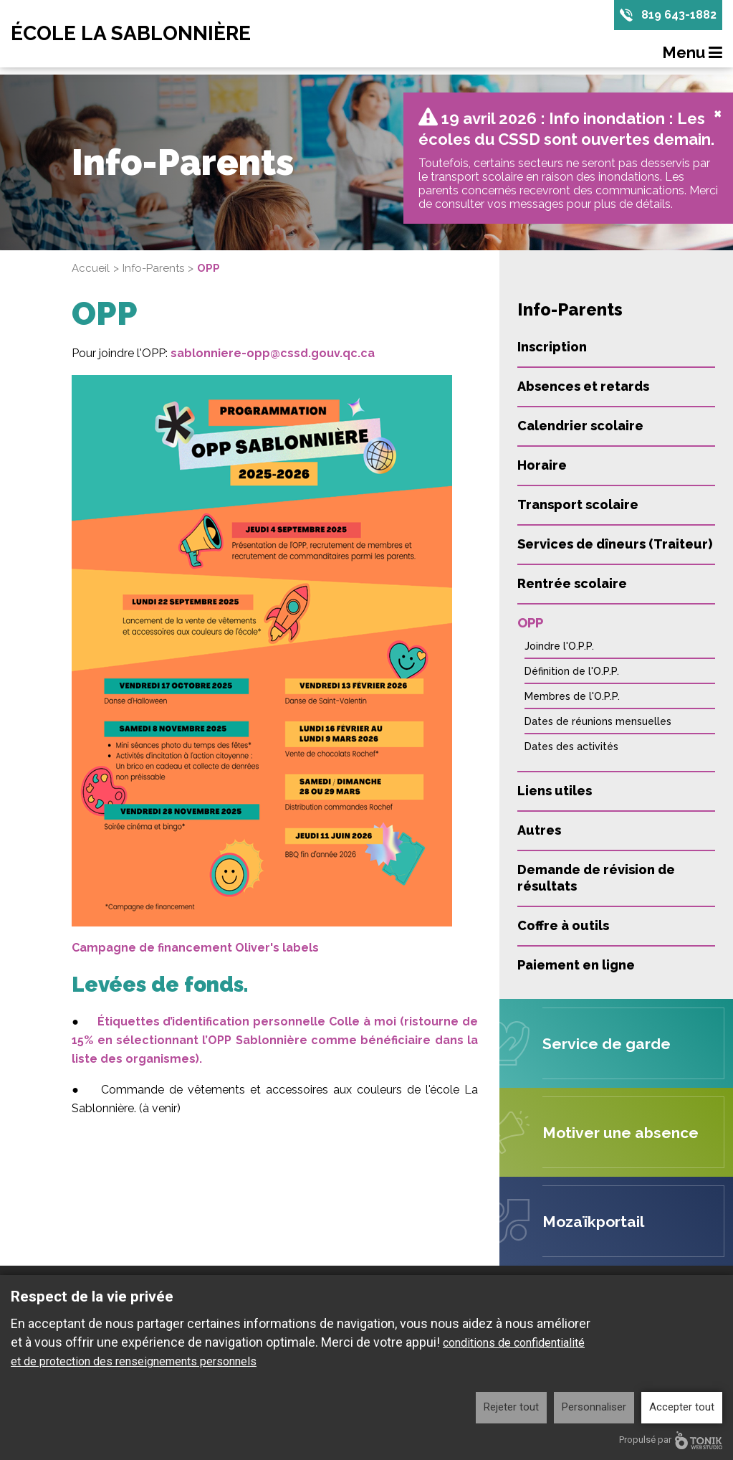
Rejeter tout (511, 1406)
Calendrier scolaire (580, 425)
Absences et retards (583, 386)
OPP (530, 622)
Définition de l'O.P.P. (571, 671)
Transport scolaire (577, 504)
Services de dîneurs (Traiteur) (614, 543)
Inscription (552, 346)
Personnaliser (594, 1406)
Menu (692, 52)
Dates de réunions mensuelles (597, 721)
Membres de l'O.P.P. (572, 696)
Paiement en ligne (576, 964)
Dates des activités (571, 746)
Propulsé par (670, 1440)
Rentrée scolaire (572, 583)
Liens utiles (554, 790)
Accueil (91, 268)
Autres (539, 830)
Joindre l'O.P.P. (559, 646)
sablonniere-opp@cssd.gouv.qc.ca (273, 353)
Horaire (542, 465)
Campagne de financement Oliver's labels (195, 947)
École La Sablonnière (131, 34)
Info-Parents (153, 268)
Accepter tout (681, 1406)
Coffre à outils (563, 925)
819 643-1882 (679, 15)
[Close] (718, 112)
